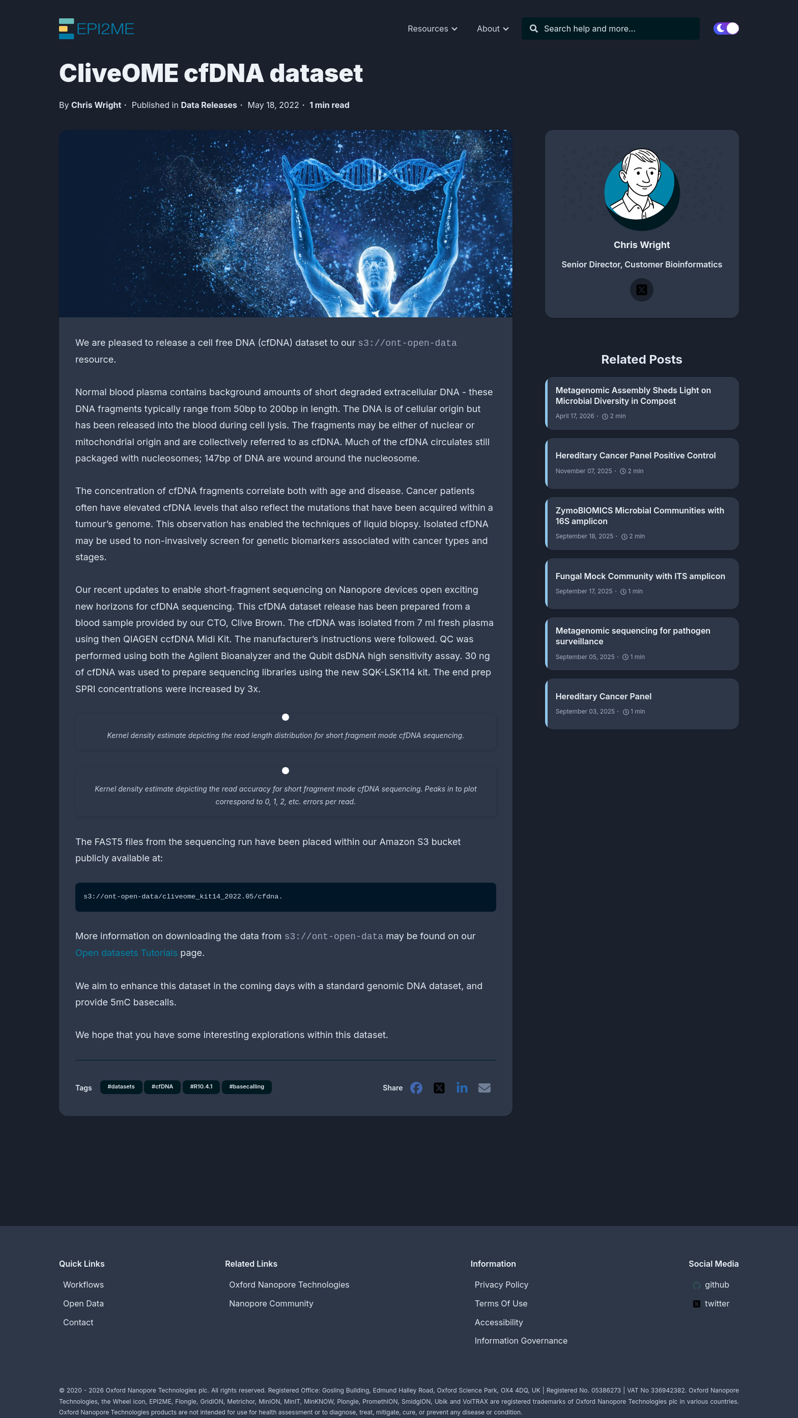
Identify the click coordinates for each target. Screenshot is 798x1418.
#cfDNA (167, 1084)
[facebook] (414, 1095)
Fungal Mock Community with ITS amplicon (641, 576)
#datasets (123, 1084)
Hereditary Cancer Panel (604, 696)
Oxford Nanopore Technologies (289, 1284)
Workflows (83, 1284)
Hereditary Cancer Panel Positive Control (636, 455)
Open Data (83, 1303)
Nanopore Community (271, 1303)
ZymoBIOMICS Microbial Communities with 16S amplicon (640, 515)
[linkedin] (461, 1095)
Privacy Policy (502, 1284)
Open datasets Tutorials (126, 952)
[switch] (726, 28)
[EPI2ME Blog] (104, 28)
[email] (484, 1095)
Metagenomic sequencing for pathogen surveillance (633, 635)
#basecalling (127, 1101)
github (711, 1284)
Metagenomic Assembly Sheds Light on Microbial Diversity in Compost (633, 395)
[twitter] (438, 1095)
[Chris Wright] (642, 184)
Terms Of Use (501, 1303)
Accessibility (499, 1322)
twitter (711, 1303)
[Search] (616, 28)
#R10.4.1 (209, 1084)
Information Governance (521, 1341)
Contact (78, 1322)
